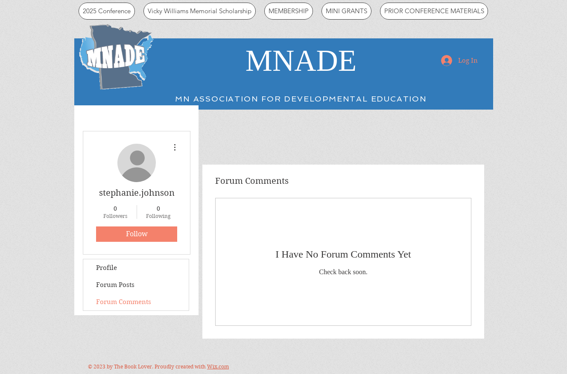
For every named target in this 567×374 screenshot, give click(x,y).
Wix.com (218, 366)
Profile (106, 268)
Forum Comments (123, 302)
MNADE (301, 60)
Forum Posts (115, 285)
